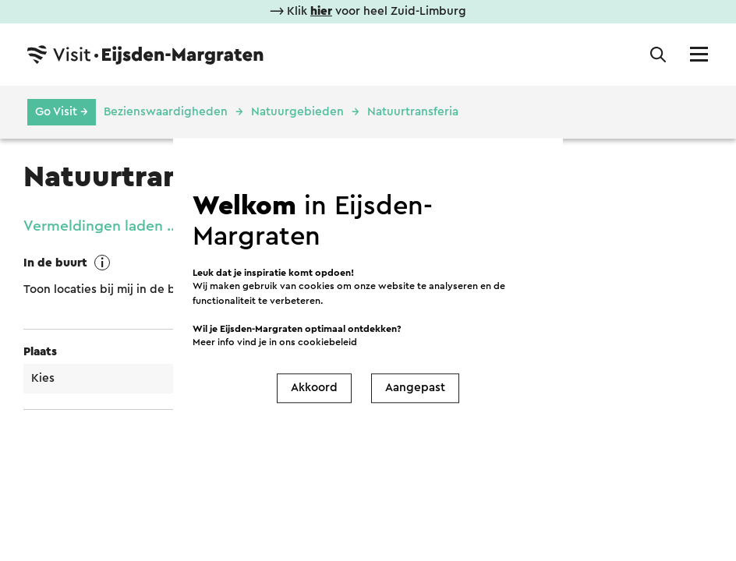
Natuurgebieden (297, 112)
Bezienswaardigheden (166, 112)
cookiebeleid (327, 342)
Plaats (40, 352)
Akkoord (314, 387)
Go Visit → (61, 112)
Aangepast (415, 387)
